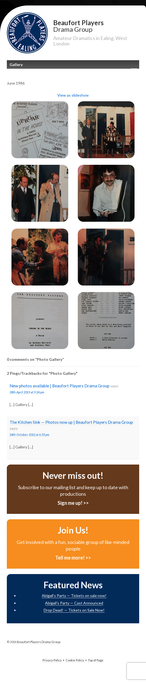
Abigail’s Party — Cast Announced (74, 603)
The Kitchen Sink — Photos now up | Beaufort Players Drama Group (71, 422)
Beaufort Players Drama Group (38, 642)
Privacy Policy (52, 660)
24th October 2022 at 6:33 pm (29, 434)
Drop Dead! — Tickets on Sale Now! (74, 610)
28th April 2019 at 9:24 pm (27, 392)
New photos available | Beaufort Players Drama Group (59, 385)
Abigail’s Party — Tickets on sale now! (74, 595)
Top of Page (95, 660)
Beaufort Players (96, 26)
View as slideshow (73, 95)
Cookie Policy (74, 660)
